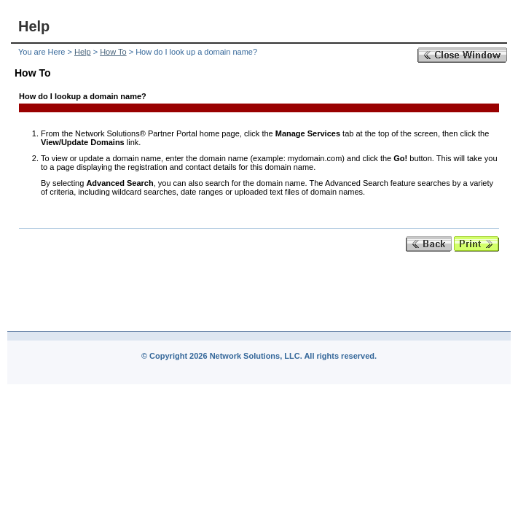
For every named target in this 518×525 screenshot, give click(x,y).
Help (82, 51)
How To (113, 51)
